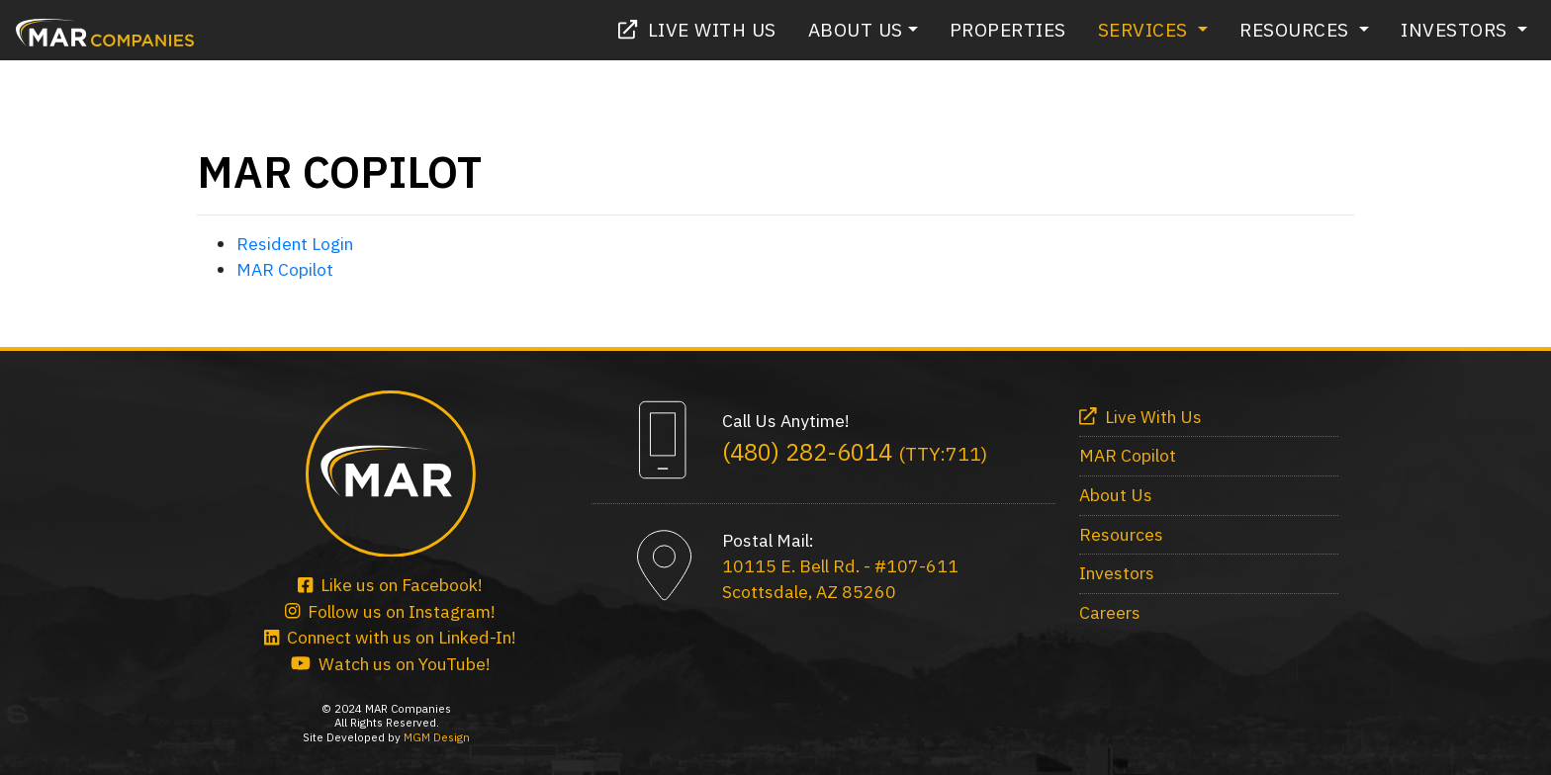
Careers (1109, 612)
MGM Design (437, 737)
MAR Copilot (284, 269)
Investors (1116, 572)
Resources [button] (1296, 29)
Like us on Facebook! (390, 584)
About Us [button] (855, 29)
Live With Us (697, 29)
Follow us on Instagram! (390, 611)
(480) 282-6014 (854, 452)
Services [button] (1146, 29)
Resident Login (294, 243)
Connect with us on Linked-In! (390, 637)
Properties (1008, 29)
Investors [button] (1456, 29)
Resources (1121, 534)
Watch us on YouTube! (391, 663)
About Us (1115, 494)
